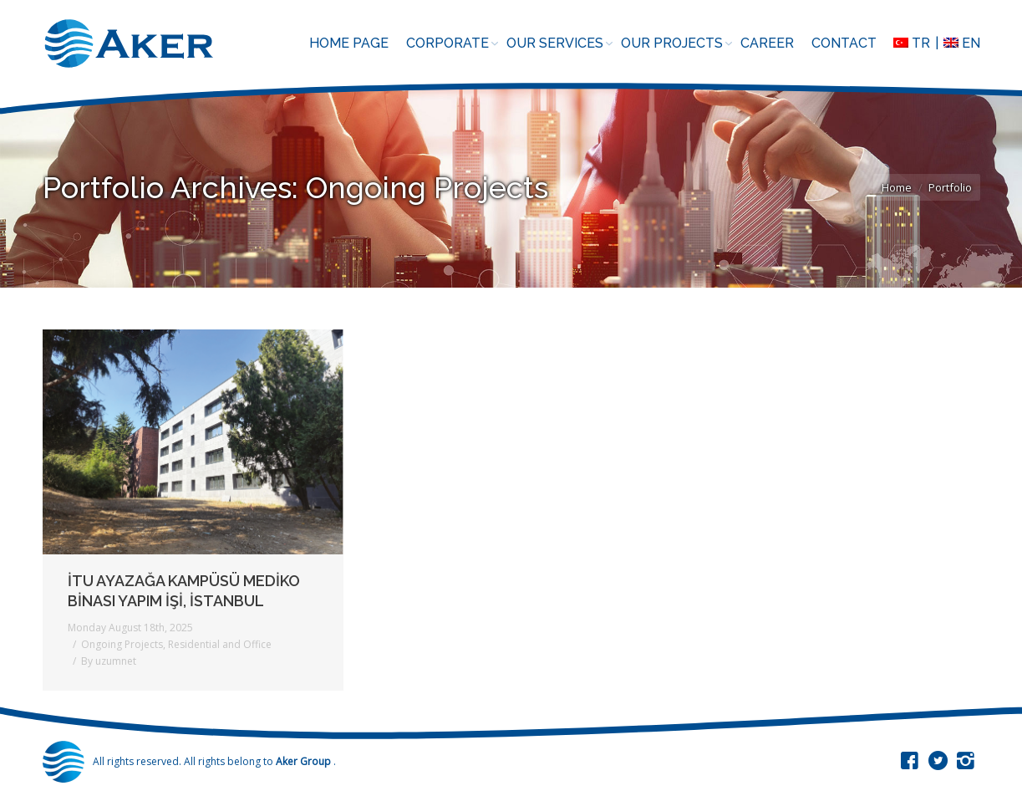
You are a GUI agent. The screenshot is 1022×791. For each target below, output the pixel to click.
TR (911, 43)
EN (961, 43)
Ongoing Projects (122, 644)
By (108, 661)
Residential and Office (220, 644)
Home (897, 187)
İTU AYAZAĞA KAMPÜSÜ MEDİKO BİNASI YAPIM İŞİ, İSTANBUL (184, 591)
